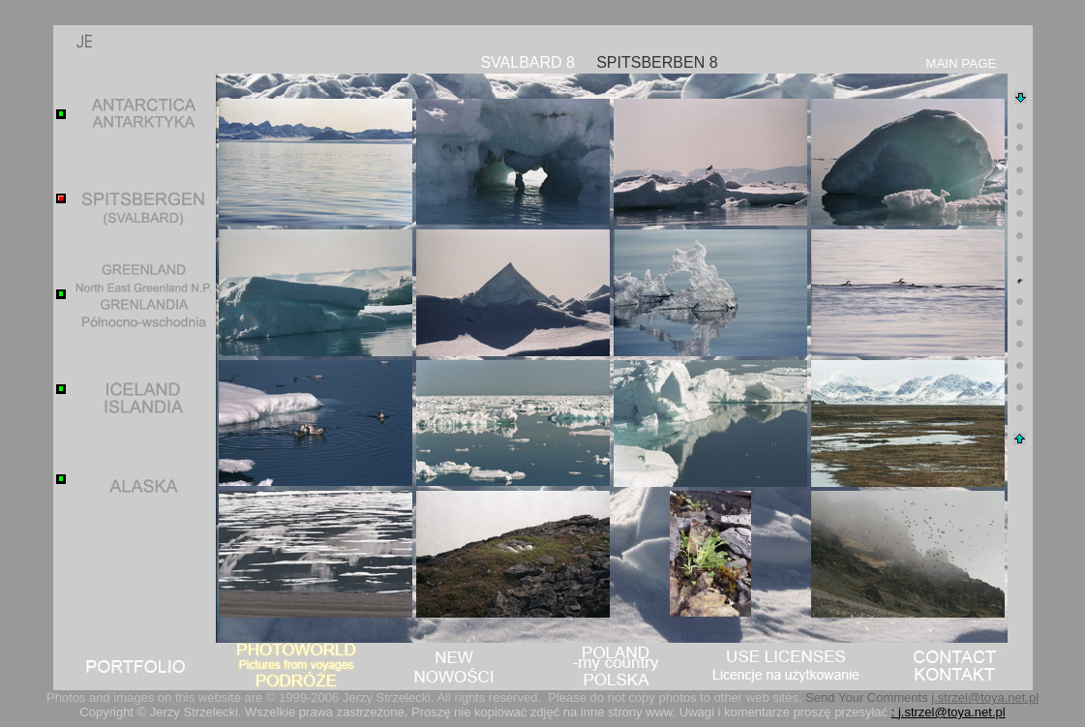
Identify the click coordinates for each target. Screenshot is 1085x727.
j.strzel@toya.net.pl (985, 697)
